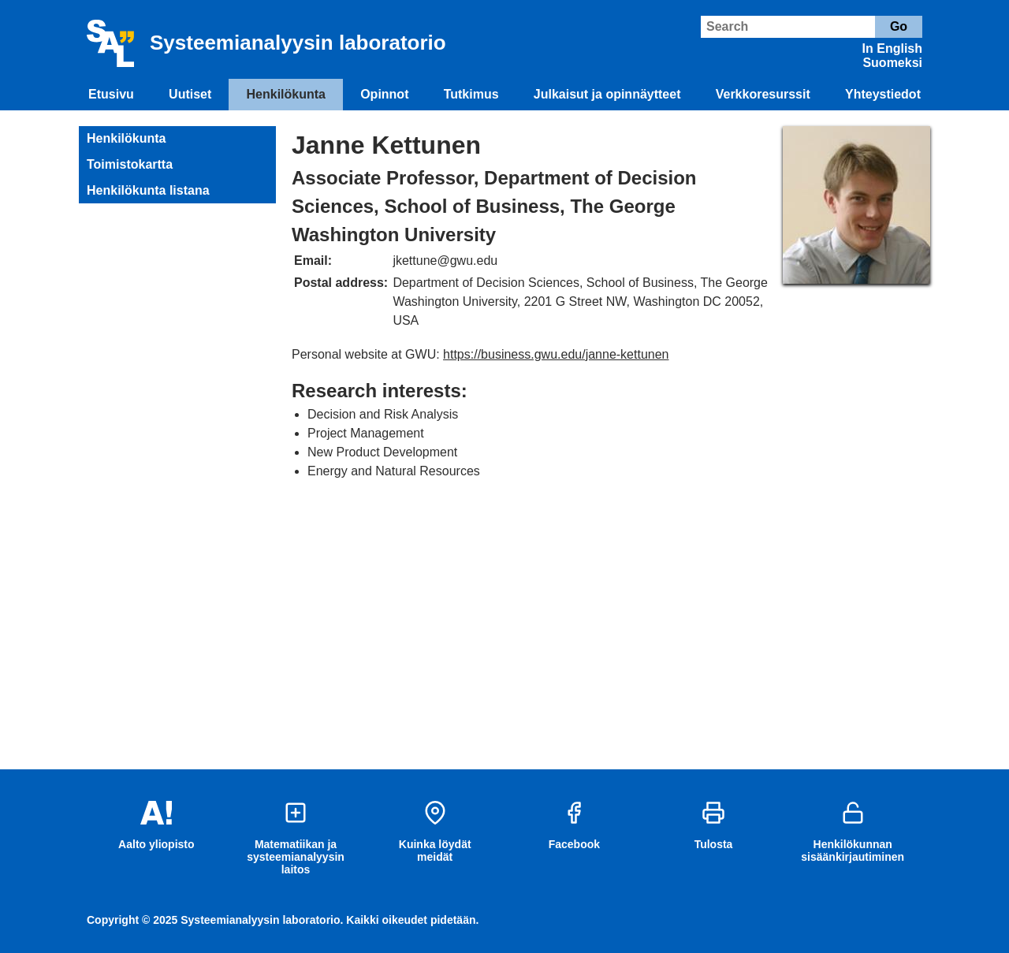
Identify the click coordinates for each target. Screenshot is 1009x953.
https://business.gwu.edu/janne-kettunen (555, 354)
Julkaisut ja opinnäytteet (607, 94)
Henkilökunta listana (148, 190)
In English (892, 48)
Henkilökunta (286, 94)
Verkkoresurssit (763, 94)
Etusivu (111, 94)
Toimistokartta (130, 164)
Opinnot (384, 94)
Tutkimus (471, 94)
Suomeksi (892, 62)
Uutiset (190, 94)
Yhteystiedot (883, 94)
